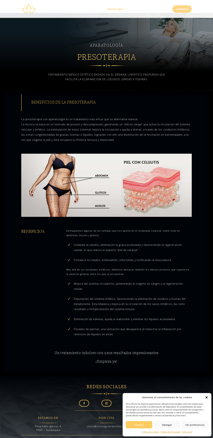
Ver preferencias (195, 424)
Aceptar (139, 424)
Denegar (167, 424)
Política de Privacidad (170, 432)
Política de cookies (150, 432)
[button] (206, 397)
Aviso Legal (187, 432)
